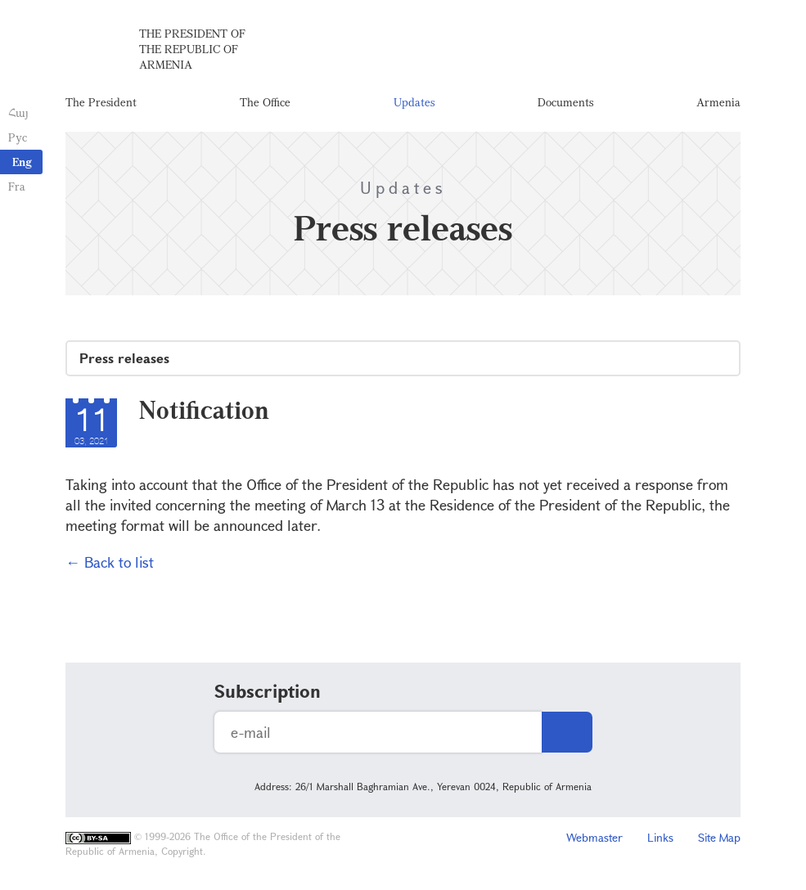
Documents (565, 102)
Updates (414, 102)
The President (101, 102)
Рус (17, 137)
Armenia (718, 102)
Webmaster (594, 837)
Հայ (18, 112)
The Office (265, 102)
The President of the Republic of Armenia (192, 48)
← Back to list (109, 562)
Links (660, 837)
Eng (22, 161)
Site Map (719, 837)
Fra (16, 186)
